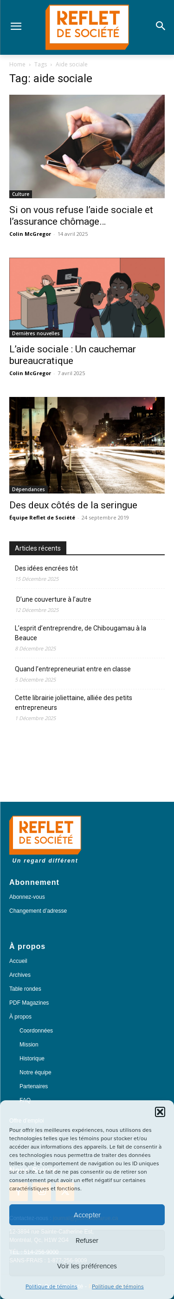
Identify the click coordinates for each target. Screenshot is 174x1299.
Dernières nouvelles (36, 333)
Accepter (87, 1215)
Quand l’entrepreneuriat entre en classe (73, 669)
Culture (20, 194)
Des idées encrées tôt (46, 568)
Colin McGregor (30, 233)
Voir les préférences (87, 1266)
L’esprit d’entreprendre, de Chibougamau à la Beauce (80, 633)
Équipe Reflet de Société (42, 517)
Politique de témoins (51, 1286)
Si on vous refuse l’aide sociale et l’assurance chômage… (81, 215)
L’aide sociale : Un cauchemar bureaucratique (72, 355)
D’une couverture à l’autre (53, 599)
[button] (160, 1112)
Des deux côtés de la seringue (73, 505)
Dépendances (28, 489)
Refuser (87, 1240)
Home (17, 64)
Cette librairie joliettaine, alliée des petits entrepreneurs (73, 702)
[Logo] (87, 27)
